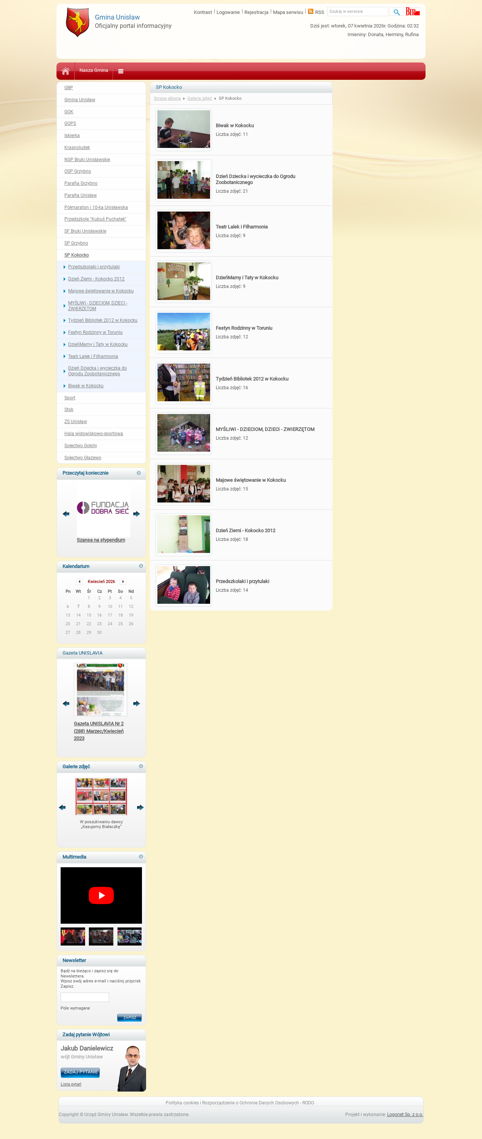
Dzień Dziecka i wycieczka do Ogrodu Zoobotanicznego (97, 370)
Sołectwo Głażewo (82, 457)
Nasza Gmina (93, 70)
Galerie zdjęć (200, 98)
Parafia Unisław (80, 195)
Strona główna (167, 98)
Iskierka (72, 135)
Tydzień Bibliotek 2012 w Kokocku (102, 320)
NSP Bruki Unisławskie (87, 159)
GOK (68, 111)
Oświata (151, 70)
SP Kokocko (76, 255)
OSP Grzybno (77, 171)
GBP (68, 87)
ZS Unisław (75, 421)
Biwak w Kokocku (86, 385)
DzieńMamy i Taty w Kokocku (98, 344)
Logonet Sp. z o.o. (405, 1114)
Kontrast (203, 12)
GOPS (70, 123)
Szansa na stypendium (101, 540)
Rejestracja (256, 12)
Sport (69, 397)
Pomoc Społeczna (216, 70)
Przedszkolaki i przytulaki (94, 267)
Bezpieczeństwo (263, 70)
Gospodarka (349, 70)
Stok (68, 409)
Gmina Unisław (79, 99)
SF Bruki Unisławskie (85, 231)
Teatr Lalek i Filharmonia (93, 356)
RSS (319, 12)
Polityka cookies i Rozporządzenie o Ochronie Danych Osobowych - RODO (240, 1103)
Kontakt (380, 70)
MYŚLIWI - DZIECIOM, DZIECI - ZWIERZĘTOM (97, 305)
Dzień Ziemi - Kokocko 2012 (96, 279)
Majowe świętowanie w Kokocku (101, 291)
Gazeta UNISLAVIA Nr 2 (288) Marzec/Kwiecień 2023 (99, 731)
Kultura (125, 70)
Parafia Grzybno (81, 183)
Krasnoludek (77, 147)
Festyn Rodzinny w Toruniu (95, 332)
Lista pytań (71, 1084)
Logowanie (228, 12)
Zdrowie (179, 70)
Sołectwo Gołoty (80, 445)
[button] (73, 937)
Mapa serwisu (288, 12)
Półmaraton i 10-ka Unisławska (96, 207)
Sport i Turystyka (308, 70)
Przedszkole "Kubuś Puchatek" (95, 219)
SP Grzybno (76, 243)
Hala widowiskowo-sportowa (93, 433)
